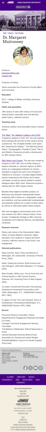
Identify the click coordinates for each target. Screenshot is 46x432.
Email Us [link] (26, 353)
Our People (19, 33)
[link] (25, 370)
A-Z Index (10, 377)
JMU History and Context (12, 161)
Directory (21, 377)
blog (15, 211)
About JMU (23, 391)
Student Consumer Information (23, 424)
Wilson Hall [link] (6, 353)
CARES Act (23, 419)
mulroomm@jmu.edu (10, 73)
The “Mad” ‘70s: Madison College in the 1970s (21, 135)
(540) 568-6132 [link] (28, 355)
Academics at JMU (23, 396)
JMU (4, 33)
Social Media (27, 379)
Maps (38, 379)
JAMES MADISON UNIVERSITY (25, 429)
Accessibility (7, 379)
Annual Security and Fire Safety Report (23, 427)
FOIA (23, 417)
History (10, 33)
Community (20, 382)
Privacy (32, 377)
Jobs (17, 379)
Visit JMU (23, 393)
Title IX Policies (23, 422)
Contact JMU (23, 413)
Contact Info (7, 76)
